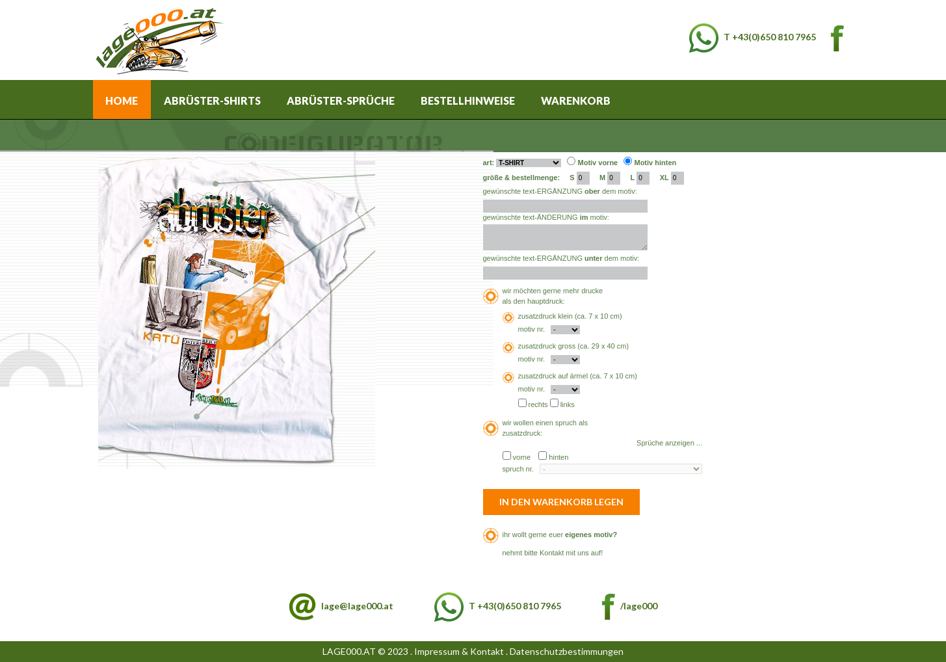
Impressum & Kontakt (459, 651)
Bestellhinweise (468, 100)
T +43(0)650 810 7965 (752, 36)
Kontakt (552, 553)
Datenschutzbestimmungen (567, 651)
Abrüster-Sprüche (341, 100)
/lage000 (629, 605)
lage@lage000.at (357, 605)
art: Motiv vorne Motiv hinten (580, 162)
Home (121, 100)
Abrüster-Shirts (212, 100)
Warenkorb (576, 100)
